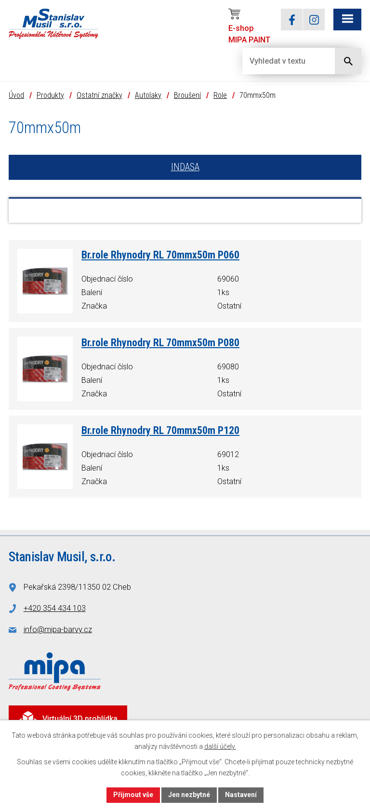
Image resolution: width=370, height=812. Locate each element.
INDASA (185, 167)
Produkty (50, 95)
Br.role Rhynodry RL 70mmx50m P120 (160, 431)
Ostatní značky (99, 95)
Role (220, 95)
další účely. (220, 746)
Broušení (187, 95)
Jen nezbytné (189, 794)
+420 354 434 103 (55, 608)
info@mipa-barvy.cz (58, 630)
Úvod (16, 95)
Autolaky (148, 95)
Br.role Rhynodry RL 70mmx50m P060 (160, 255)
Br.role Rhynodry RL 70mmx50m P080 (160, 343)
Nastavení (241, 794)
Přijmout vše (133, 794)
